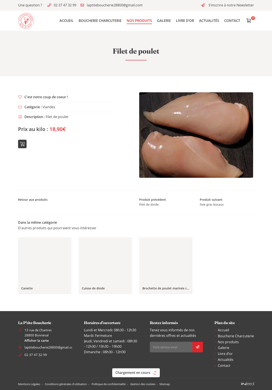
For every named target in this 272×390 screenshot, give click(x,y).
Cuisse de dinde (93, 290)
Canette (27, 290)
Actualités (209, 20)
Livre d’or (185, 20)
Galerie (164, 20)
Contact (232, 20)
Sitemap (181, 384)
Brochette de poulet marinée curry (165, 290)
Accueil (67, 20)
